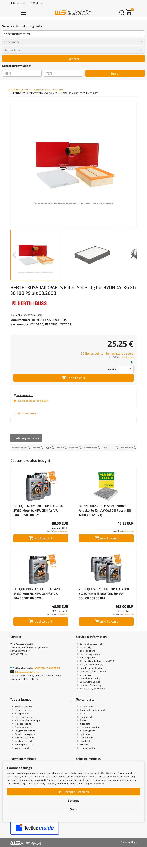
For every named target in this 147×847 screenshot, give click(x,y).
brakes (83, 713)
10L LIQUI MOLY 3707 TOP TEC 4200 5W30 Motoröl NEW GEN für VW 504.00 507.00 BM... (38, 510)
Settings (73, 800)
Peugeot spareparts (25, 730)
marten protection (90, 727)
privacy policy (87, 657)
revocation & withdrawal (93, 671)
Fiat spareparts (23, 713)
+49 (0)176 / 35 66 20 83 (46, 668)
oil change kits (87, 730)
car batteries (87, 706)
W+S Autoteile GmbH (19, 89)
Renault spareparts (25, 734)
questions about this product (30, 400)
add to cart (73, 378)
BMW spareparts (23, 706)
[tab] (25, 413)
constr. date (91, 447)
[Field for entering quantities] (126, 369)
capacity (74, 447)
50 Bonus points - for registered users (107, 353)
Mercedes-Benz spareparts (29, 720)
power (60, 447)
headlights (85, 741)
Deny (73, 809)
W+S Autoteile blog (90, 681)
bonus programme (90, 654)
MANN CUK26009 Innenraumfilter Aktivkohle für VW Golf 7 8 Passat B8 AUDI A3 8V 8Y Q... (105, 510)
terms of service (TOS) (91, 643)
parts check (86, 674)
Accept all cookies (73, 791)
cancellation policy (90, 678)
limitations (127, 447)
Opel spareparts (23, 727)
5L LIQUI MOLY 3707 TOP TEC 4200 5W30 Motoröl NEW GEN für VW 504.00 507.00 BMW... (37, 593)
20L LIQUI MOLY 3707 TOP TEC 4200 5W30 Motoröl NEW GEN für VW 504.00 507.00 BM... (104, 593)
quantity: (111, 369)
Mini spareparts (23, 723)
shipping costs (127, 357)
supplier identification (91, 667)
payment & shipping (90, 685)
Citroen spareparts (24, 710)
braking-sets (86, 716)
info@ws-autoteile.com (27, 672)
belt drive (85, 734)
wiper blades (87, 737)
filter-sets (85, 723)
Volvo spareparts (24, 744)
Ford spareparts (23, 716)
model (36, 447)
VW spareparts (22, 747)
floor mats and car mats (93, 710)
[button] (132, 255)
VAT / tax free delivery (91, 664)
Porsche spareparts (25, 737)
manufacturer (19, 447)
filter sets (58, 89)
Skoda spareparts (24, 741)
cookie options (87, 650)
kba (106, 447)
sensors (84, 744)
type (48, 447)
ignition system (88, 747)
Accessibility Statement (92, 688)
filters (83, 720)
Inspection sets (42, 89)
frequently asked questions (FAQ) (97, 661)
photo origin (86, 647)
